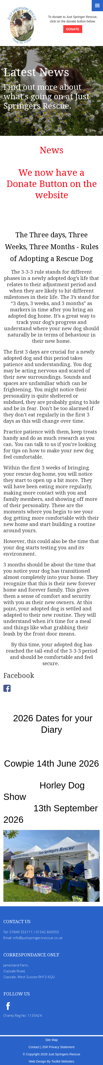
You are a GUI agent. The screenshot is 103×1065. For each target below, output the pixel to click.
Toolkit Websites (62, 1061)
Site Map (51, 1040)
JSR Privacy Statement (58, 1047)
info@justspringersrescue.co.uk (37, 937)
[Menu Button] (97, 5)
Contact (33, 1047)
